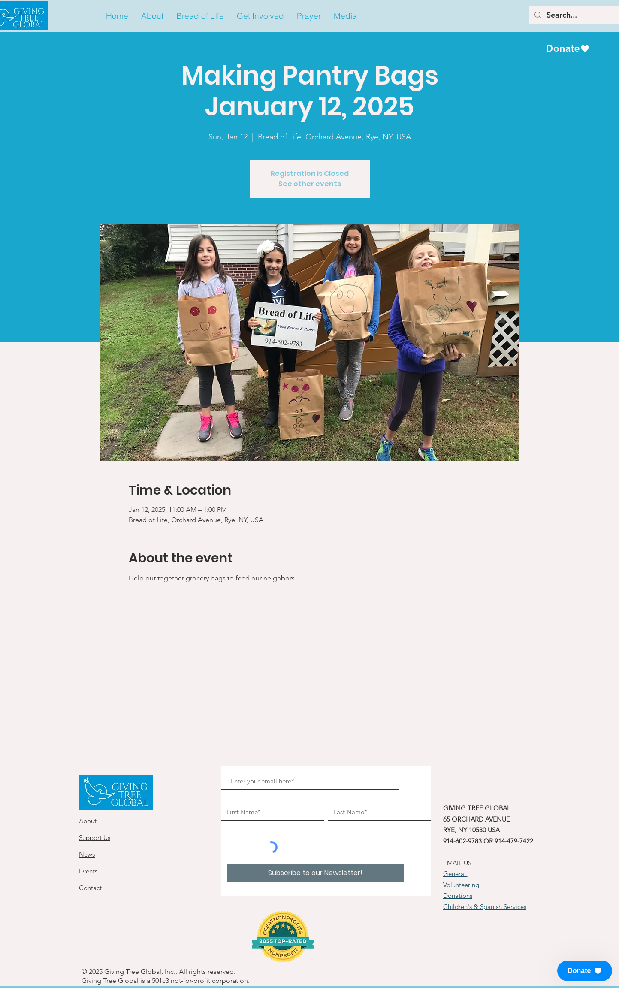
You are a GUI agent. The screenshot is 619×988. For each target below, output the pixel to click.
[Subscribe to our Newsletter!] (315, 873)
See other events (309, 184)
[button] (152, 16)
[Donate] (567, 48)
